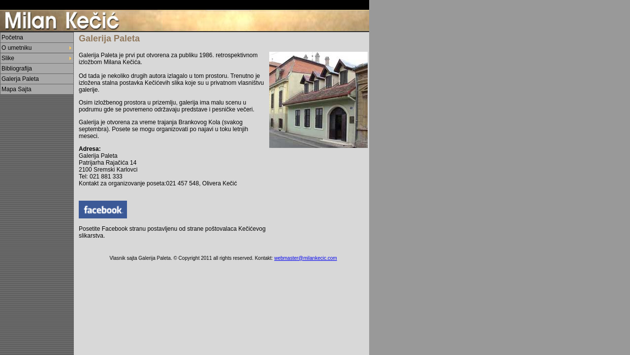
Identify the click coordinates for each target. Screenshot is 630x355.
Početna (12, 37)
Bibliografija (16, 68)
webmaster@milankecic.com (305, 258)
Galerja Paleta (20, 78)
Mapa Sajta (16, 89)
